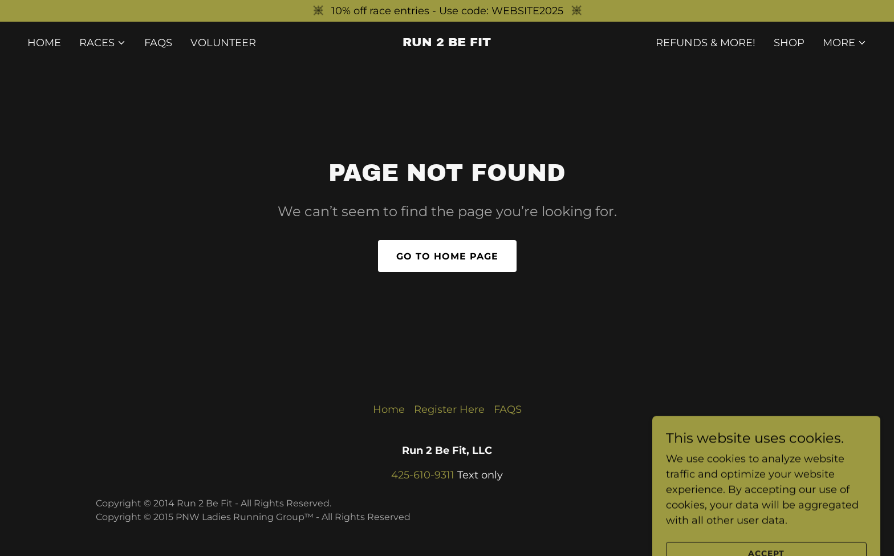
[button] (102, 43)
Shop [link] (789, 42)
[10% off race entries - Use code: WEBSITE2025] (447, 10)
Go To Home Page (447, 256)
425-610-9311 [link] (422, 475)
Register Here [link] (449, 409)
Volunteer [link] (223, 42)
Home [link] (44, 42)
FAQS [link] (158, 42)
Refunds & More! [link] (705, 42)
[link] (447, 42)
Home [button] (389, 409)
